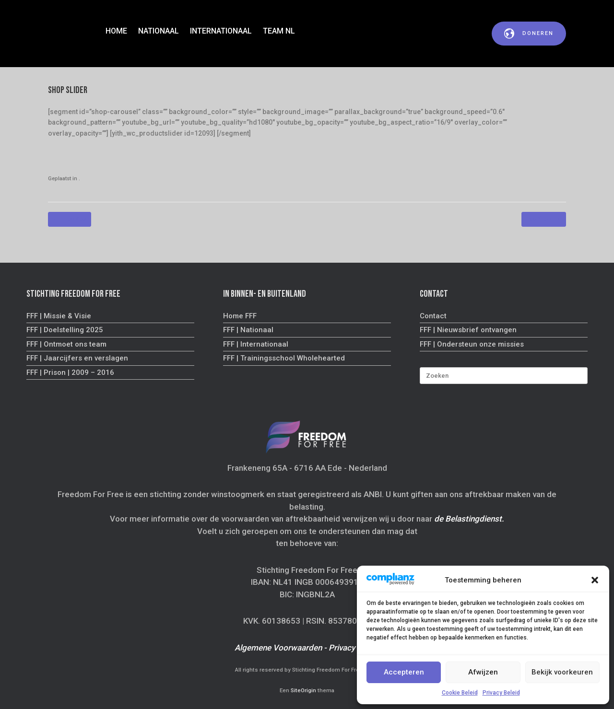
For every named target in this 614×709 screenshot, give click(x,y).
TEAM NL (279, 30)
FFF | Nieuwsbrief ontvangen (468, 329)
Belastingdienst (473, 518)
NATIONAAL (158, 30)
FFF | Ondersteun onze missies (472, 344)
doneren (529, 33)
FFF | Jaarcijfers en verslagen (77, 358)
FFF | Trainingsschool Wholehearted (284, 358)
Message (69, 219)
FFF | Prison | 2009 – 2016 (70, 372)
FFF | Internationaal (255, 344)
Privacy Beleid (501, 692)
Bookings (544, 219)
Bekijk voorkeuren (562, 672)
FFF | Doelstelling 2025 (64, 329)
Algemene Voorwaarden (278, 647)
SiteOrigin (303, 690)
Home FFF (240, 316)
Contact (433, 316)
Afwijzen (483, 672)
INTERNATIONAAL (221, 30)
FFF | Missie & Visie (58, 316)
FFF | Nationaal (248, 329)
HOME (116, 30)
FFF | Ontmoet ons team (66, 344)
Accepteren (404, 672)
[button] (595, 580)
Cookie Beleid (460, 692)
